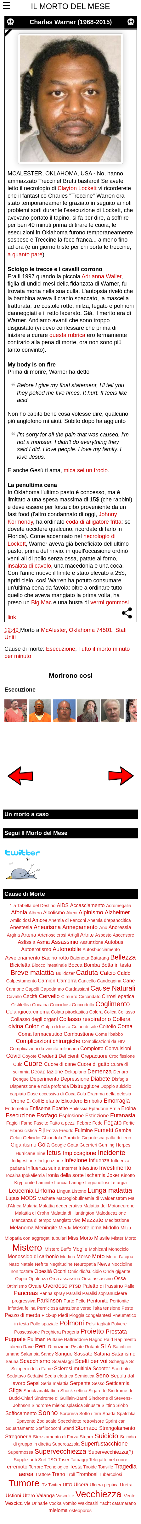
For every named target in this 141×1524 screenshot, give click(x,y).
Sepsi (33, 1383)
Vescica (14, 1503)
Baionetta (79, 957)
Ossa (120, 1278)
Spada (109, 1413)
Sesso (98, 1383)
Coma (125, 1026)
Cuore (33, 1063)
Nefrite (41, 1264)
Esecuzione (60, 649)
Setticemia (118, 1383)
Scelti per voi (91, 1361)
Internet (69, 1168)
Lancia (60, 1182)
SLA (106, 1346)
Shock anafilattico (41, 1390)
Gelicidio (31, 1137)
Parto (69, 1300)
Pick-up (49, 1315)
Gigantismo (24, 1144)
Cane (129, 980)
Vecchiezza (98, 1494)
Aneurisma (47, 927)
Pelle (81, 1300)
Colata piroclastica (69, 1011)
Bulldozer (65, 973)
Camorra (67, 980)
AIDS (63, 905)
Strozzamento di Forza (55, 1436)
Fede (97, 1123)
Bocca (75, 965)
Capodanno (52, 989)
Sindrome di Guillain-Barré (60, 1398)
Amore (39, 920)
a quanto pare (25, 254)
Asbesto (103, 935)
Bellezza (123, 957)
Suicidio (106, 1436)
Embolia (93, 1101)
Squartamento (20, 1428)
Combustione (78, 1034)
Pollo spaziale (44, 1323)
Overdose (55, 1286)
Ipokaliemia (33, 1175)
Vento (129, 1495)
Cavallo (14, 996)
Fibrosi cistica (23, 1130)
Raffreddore (76, 1339)
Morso (83, 1256)
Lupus (13, 1198)
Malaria (30, 1205)
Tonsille (105, 1466)
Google (58, 1144)
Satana (102, 1353)
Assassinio (64, 942)
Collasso (126, 1011)
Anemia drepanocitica (109, 920)
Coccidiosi (60, 1004)
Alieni (71, 912)
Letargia (118, 1182)
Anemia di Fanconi (67, 920)
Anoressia (120, 927)
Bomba (92, 965)
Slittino (108, 1405)
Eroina (128, 1108)
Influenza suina (43, 1168)
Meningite (46, 1227)
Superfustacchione (104, 1444)
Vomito (69, 1503)
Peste (127, 1308)
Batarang (100, 957)
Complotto (92, 1048)
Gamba (123, 1130)
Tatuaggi (78, 1459)
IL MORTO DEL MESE (70, 6)
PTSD (75, 1286)
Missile (102, 1238)
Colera (96, 1011)
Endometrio (16, 1108)
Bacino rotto (55, 957)
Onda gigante (116, 1271)
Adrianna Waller (101, 276)
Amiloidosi (20, 920)
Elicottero (71, 1101)
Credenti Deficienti (58, 1056)
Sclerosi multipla (72, 1368)
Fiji (41, 1130)
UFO (67, 1484)
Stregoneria (18, 1436)
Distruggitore (84, 1086)
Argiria (13, 935)
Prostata (116, 1332)
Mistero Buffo (58, 1249)
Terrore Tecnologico (48, 1466)
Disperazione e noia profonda (39, 1086)
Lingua (63, 1191)
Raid (108, 1339)
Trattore (43, 1474)
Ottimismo (17, 1286)
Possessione (27, 1331)
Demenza (99, 1071)
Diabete (100, 1079)
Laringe (76, 1182)
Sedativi (35, 1375)
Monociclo (118, 1249)
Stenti (68, 1428)
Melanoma (22, 1227)
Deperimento (44, 1079)
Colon (32, 1026)
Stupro (86, 1436)
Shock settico (73, 1390)
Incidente (112, 1153)
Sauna (12, 1361)
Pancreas (26, 1293)
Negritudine (61, 1264)
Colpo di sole (85, 1026)
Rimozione (59, 1346)
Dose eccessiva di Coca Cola (56, 1093)
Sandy (47, 1353)
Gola (44, 1145)
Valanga (46, 1495)
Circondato (90, 996)
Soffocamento (21, 1413)
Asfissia (26, 942)
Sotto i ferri (90, 1413)
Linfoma (45, 1191)
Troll (70, 1474)
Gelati (16, 1137)
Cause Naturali (112, 988)
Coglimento (112, 1004)
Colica (110, 1011)
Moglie (79, 1249)
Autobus (113, 942)
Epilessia (78, 1108)
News (103, 1264)
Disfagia (120, 1079)
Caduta (87, 972)
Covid (13, 1056)
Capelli (32, 989)
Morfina (67, 1256)
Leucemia (21, 1191)
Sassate (83, 1353)
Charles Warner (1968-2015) (71, 22)
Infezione (75, 1160)
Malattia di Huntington (72, 1213)
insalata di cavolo (29, 566)
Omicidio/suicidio (85, 1271)
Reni (41, 1346)
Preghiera (51, 1331)
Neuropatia (85, 1264)
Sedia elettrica (58, 1375)
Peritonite (97, 1300)
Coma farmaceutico (40, 1034)
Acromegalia (118, 905)
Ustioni (13, 1495)
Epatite (60, 1108)
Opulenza (38, 1278)
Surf (42, 1459)
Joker (113, 1175)
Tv (44, 1484)
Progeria (70, 1331)
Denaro (120, 1071)
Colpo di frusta (55, 1026)
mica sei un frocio (86, 470)
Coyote (29, 1056)
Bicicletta (20, 965)
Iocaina (13, 1175)
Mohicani (98, 1249)
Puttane (55, 1339)
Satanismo (123, 1353)
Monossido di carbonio (33, 1256)
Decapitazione (47, 1071)
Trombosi (87, 1474)
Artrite (87, 935)
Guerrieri (88, 1144)
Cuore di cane (60, 1064)
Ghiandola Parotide (61, 1137)
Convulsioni (118, 1048)
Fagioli (13, 1123)
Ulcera (81, 1484)
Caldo (123, 973)
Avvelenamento (22, 957)
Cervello (49, 996)
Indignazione (50, 1160)
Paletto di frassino (102, 1286)
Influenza (99, 1160)
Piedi (63, 1315)
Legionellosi (97, 1182)
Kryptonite (24, 1182)
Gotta (72, 1144)
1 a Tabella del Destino (32, 905)
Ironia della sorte (65, 1175)
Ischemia (95, 1175)
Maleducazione (111, 1213)
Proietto (92, 1331)
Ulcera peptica (104, 1484)
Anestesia (21, 927)
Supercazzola (65, 1443)
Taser (63, 1459)
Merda (65, 1227)
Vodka (55, 1503)
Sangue (64, 1353)
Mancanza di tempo (31, 1220)
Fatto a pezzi (62, 1123)
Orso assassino (97, 1278)
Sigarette (97, 1390)
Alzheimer (117, 912)
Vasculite (65, 1495)
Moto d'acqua (119, 1256)
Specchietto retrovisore (81, 1421)
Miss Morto (80, 1238)
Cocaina (40, 1004)
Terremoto (15, 1466)
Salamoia (30, 1353)
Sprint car (115, 1421)
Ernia (115, 1108)
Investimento (115, 1168)
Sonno (48, 1413)
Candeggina (109, 980)
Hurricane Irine (30, 1153)
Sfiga (15, 1390)
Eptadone (98, 1108)
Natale (27, 1264)
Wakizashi (88, 1503)
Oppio (21, 1278)
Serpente (80, 1383)
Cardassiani (77, 989)
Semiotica (84, 1375)
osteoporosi (81, 1510)
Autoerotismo (36, 949)
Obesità (43, 1271)
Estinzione (97, 1115)
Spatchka (126, 1413)
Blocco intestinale (49, 965)
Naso (13, 1264)
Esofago (47, 1115)
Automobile (67, 949)
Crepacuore (94, 1056)
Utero (29, 1495)
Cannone (15, 989)
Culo (18, 1064)
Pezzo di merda (22, 1315)
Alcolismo (54, 912)
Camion (46, 980)
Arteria (28, 935)
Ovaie (35, 1286)
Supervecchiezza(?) (110, 1452)
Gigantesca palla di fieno (106, 1137)
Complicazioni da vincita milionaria (44, 1048)
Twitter (54, 1484)
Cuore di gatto (93, 1064)
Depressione (75, 1079)
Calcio (108, 973)
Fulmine (84, 1130)
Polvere (119, 1323)
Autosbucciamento (101, 949)
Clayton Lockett (77, 188)
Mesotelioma (87, 1227)
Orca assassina (64, 1278)
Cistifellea (21, 1004)
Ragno (95, 1339)
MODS (28, 1198)
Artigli (73, 935)
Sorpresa (68, 1413)
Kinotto (128, 1175)
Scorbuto (121, 1368)
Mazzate (92, 1220)
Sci (132, 1361)
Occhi (60, 1271)
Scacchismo (35, 1361)
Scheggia (118, 1361)
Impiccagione (79, 1153)
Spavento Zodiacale (36, 1421)
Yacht (105, 1503)
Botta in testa (116, 965)
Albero (35, 912)
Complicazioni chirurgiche (48, 1041)
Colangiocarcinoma (28, 1011)
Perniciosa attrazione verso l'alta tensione (78, 1308)
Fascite (41, 1123)
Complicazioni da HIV (103, 1041)
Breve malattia (32, 972)
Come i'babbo (109, 1034)
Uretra (126, 1484)
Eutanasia (122, 1115)
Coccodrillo (83, 1004)
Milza (126, 1227)
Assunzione (91, 942)
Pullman (36, 1339)
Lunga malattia (109, 1190)
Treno (58, 1474)
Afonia (19, 912)
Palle (129, 1286)
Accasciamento (87, 905)
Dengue (21, 1079)
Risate (77, 1346)
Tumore (23, 1483)
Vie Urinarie (36, 1503)
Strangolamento (117, 1428)
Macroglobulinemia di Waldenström (91, 1198)
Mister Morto (123, 1238)
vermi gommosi (109, 602)
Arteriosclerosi (51, 935)
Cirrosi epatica (118, 996)
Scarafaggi (63, 1361)
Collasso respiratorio (85, 1019)
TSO (52, 1459)
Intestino (88, 1168)
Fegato (112, 1123)
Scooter (101, 1368)
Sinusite (92, 1405)
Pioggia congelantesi (90, 1315)
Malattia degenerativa (60, 1205)
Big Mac (41, 602)
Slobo (122, 1405)
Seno (102, 1375)
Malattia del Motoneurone (108, 1205)
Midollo (111, 1227)
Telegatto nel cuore (108, 1459)
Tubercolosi (110, 1474)
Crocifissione (122, 1056)
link (12, 617)
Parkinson (49, 1300)
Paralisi (73, 1293)
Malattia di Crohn (32, 1213)
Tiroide (90, 1466)
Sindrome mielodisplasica (57, 1405)
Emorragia (117, 1101)
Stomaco (86, 1428)
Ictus (54, 1153)
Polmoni (71, 1323)
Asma (43, 942)
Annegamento (80, 927)
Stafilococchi (48, 1428)
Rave (28, 1346)
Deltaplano (75, 1071)
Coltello (107, 1026)
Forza (52, 1130)
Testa (76, 1466)
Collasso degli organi (34, 1019)
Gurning (107, 1144)
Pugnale (15, 1339)
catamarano (124, 1503)
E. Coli (33, 1101)
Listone (79, 1191)
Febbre (84, 1123)
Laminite (44, 1182)
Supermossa (20, 1452)
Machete (46, 1198)
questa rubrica (67, 335)
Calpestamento (21, 980)
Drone (18, 1101)
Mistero (27, 1248)
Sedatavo (16, 1375)
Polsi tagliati (98, 1323)
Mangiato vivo (67, 1220)
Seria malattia (55, 1383)
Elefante (50, 1101)
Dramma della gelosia (109, 1093)
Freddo (66, 1130)
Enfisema (40, 1108)
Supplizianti (25, 1459)
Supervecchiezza (60, 1451)
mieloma (58, 1510)
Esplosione (71, 1115)
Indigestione (24, 1160)
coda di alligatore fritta (93, 522)
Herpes (123, 1144)
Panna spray (52, 1293)
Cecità (30, 996)
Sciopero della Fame (32, 1368)
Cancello (87, 980)
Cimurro (69, 996)
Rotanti (92, 1346)
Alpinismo (91, 912)
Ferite (129, 1123)
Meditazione (117, 1220)
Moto (98, 1256)
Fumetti (103, 1130)
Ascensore (123, 935)
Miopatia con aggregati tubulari (36, 1238)
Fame (26, 1123)
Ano (103, 927)
